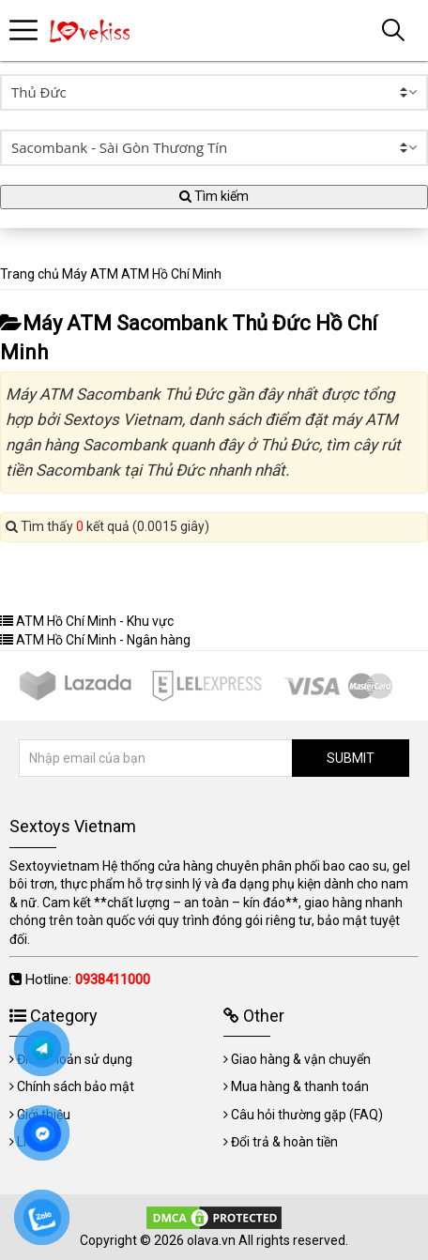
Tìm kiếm (214, 196)
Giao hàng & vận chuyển (301, 1059)
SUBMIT (350, 758)
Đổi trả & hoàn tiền (284, 1141)
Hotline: (87, 979)
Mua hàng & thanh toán (300, 1086)
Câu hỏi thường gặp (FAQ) (307, 1114)
